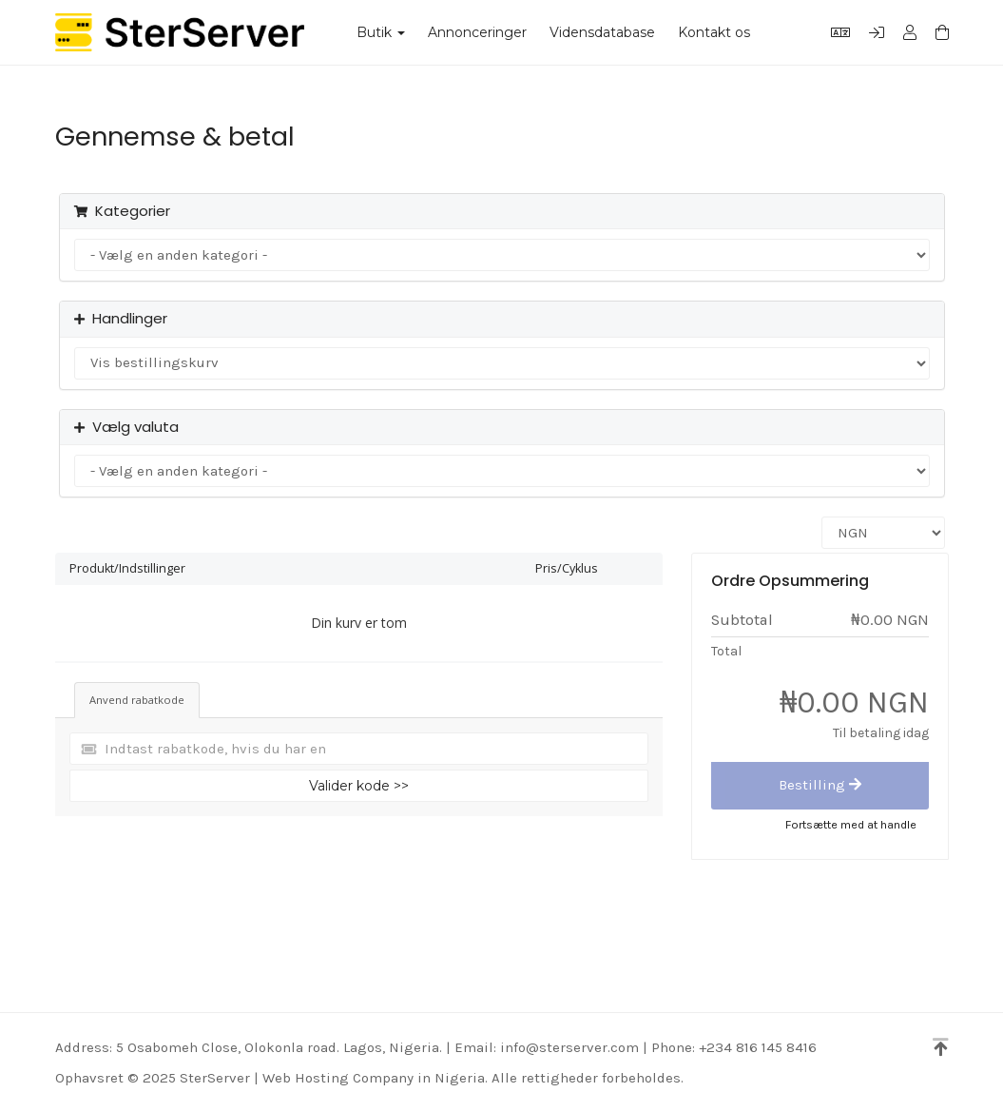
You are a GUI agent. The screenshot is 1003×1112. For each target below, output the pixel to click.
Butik (381, 32)
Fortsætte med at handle (850, 824)
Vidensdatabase (602, 32)
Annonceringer (477, 32)
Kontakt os (714, 32)
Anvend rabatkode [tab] (136, 700)
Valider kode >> (359, 785)
